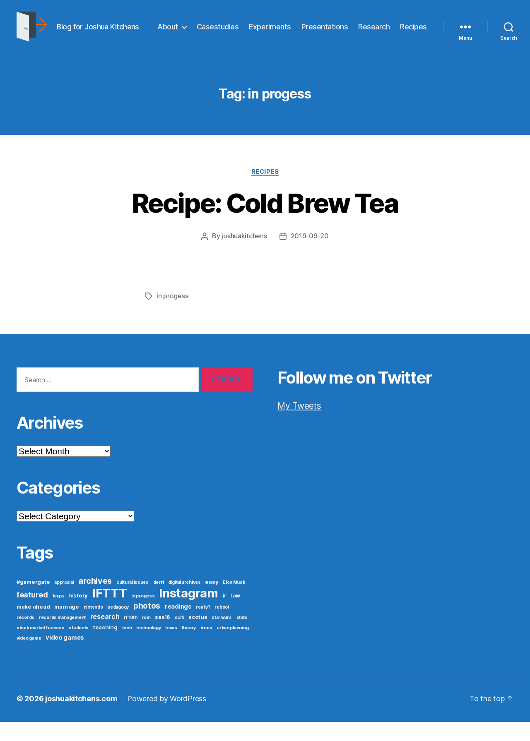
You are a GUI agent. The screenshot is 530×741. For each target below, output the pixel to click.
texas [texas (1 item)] (171, 647)
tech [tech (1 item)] (127, 647)
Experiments (307, 30)
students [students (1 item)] (79, 647)
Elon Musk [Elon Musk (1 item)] (234, 601)
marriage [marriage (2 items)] (66, 625)
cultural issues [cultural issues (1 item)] (132, 601)
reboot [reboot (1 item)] (221, 626)
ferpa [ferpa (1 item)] (58, 615)
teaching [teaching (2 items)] (105, 646)
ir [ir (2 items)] (224, 614)
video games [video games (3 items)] (65, 656)
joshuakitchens (244, 256)
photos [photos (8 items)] (146, 625)
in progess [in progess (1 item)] (142, 615)
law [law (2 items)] (235, 614)
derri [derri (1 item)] (158, 601)
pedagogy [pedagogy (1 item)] (118, 626)
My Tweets (299, 425)
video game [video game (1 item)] (29, 657)
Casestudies (255, 30)
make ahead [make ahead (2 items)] (33, 625)
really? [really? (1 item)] (203, 626)
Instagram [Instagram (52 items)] (188, 612)
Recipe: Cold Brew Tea (264, 223)
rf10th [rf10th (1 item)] (130, 636)
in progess (172, 315)
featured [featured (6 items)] (32, 613)
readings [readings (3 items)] (178, 625)
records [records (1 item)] (25, 636)
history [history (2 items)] (78, 614)
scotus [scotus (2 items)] (197, 636)
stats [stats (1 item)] (242, 636)
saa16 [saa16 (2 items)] (162, 636)
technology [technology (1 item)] (148, 647)
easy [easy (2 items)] (211, 600)
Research (411, 30)
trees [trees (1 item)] (206, 647)
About (205, 30)
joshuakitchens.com (81, 717)
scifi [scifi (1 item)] (179, 636)
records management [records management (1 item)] (62, 636)
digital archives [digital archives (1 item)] (184, 601)
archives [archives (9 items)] (95, 600)
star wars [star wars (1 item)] (222, 636)
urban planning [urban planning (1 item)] (232, 647)
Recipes (413, 42)
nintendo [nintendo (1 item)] (93, 626)
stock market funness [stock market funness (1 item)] (41, 647)
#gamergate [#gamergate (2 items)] (33, 600)
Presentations (361, 30)
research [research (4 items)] (105, 636)
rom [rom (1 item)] (146, 636)
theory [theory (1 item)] (189, 647)
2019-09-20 (310, 256)
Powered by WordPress (166, 717)
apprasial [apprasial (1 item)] (64, 601)
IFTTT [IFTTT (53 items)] (109, 612)
